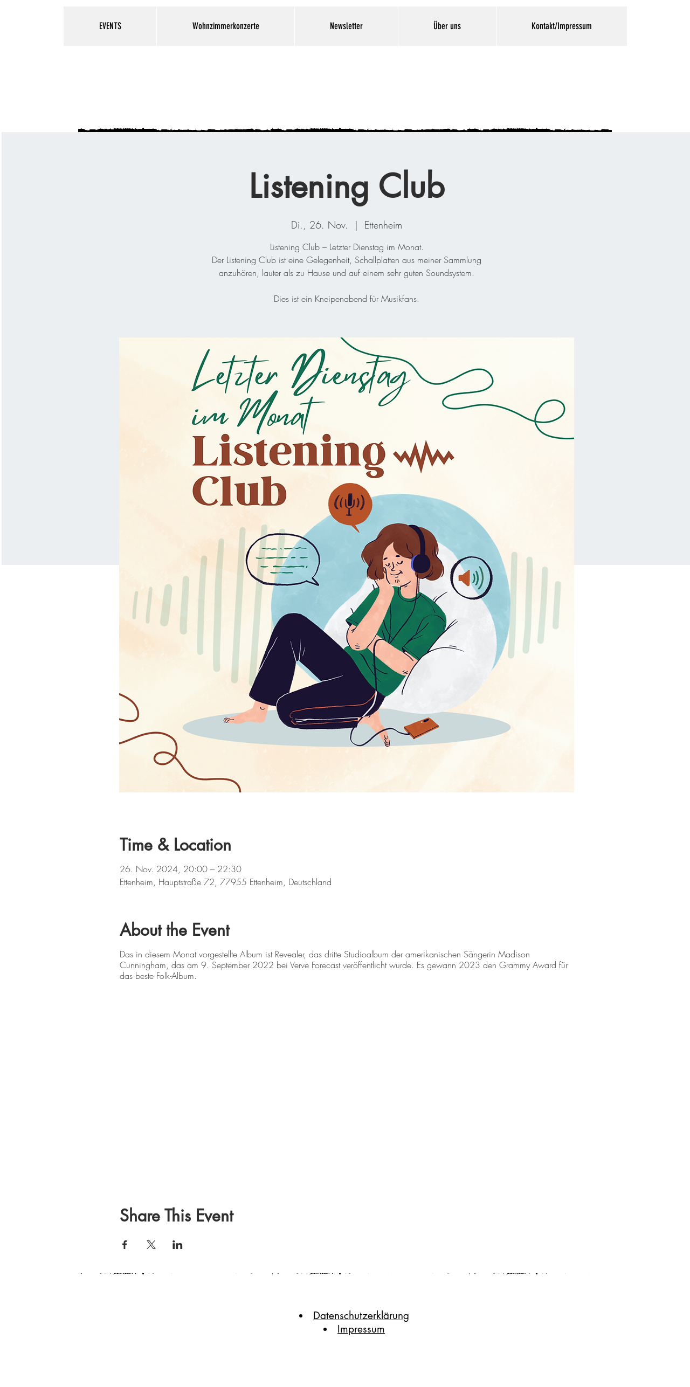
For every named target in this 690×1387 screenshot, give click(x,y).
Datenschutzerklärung (361, 1315)
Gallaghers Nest (329, 86)
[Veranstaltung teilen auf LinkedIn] (177, 1244)
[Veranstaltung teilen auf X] (151, 1244)
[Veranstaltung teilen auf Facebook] (125, 1244)
